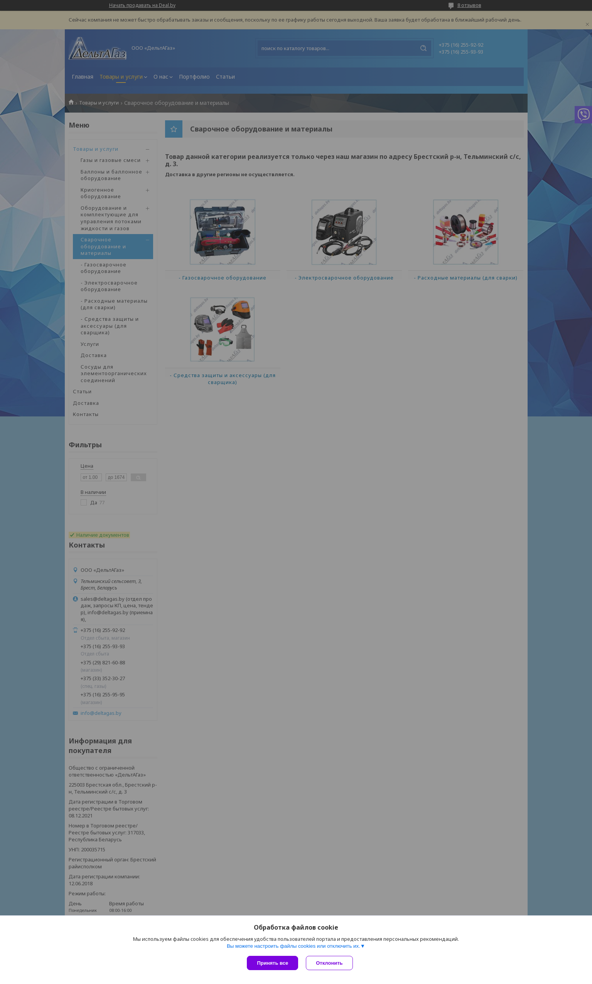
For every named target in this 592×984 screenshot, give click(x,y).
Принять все (272, 963)
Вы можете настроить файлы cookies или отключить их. (293, 946)
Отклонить (329, 963)
